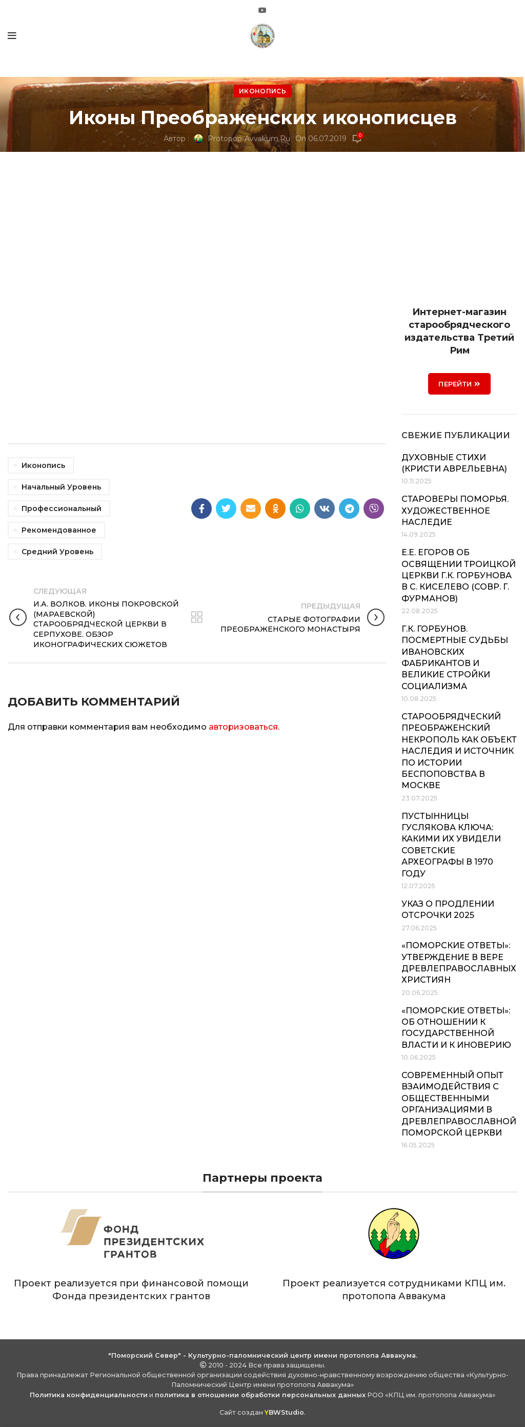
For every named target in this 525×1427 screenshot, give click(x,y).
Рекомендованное (59, 530)
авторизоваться (243, 727)
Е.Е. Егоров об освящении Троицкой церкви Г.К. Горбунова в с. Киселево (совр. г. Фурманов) (458, 575)
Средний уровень (57, 551)
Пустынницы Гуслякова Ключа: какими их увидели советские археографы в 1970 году (451, 844)
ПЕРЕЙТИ (459, 383)
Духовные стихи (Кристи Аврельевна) (454, 463)
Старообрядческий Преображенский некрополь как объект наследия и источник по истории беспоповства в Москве (459, 751)
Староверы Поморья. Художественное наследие (455, 510)
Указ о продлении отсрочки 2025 (447, 909)
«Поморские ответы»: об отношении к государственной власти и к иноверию (456, 1028)
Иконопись (262, 91)
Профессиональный (62, 508)
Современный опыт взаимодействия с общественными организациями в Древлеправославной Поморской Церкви (458, 1104)
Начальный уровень (61, 487)
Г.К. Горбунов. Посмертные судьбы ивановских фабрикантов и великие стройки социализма (454, 657)
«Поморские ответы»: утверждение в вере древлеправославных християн (458, 963)
